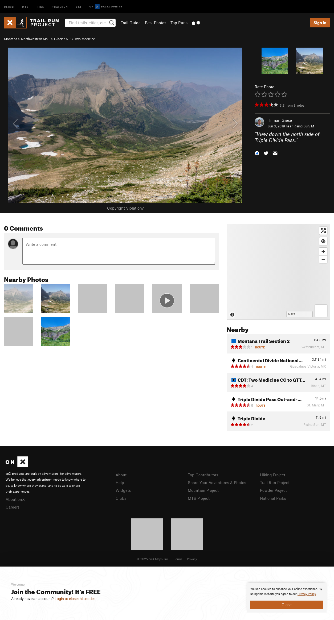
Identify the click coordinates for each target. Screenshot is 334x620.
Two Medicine (84, 39)
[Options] (321, 311)
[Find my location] (323, 241)
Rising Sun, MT (305, 126)
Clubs (121, 498)
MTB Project (199, 498)
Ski (79, 6)
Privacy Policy (307, 594)
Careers (12, 507)
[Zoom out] (323, 259)
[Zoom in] (323, 251)
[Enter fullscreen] (323, 231)
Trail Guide (131, 22)
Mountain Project (203, 490)
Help (120, 482)
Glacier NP (62, 39)
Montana (10, 39)
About (121, 474)
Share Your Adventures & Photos (217, 482)
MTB (25, 6)
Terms (178, 559)
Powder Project (273, 490)
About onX (15, 499)
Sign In (319, 22)
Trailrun (60, 6)
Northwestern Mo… (35, 39)
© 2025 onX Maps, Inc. (153, 559)
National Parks (273, 498)
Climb (9, 6)
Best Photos (155, 22)
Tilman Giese (280, 120)
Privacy (192, 559)
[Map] (278, 271)
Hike (40, 6)
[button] (257, 152)
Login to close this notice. (75, 599)
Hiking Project (272, 474)
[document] (286, 597)
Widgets (123, 490)
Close (287, 604)
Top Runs (179, 22)
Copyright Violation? (125, 208)
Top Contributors (203, 474)
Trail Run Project (275, 482)
